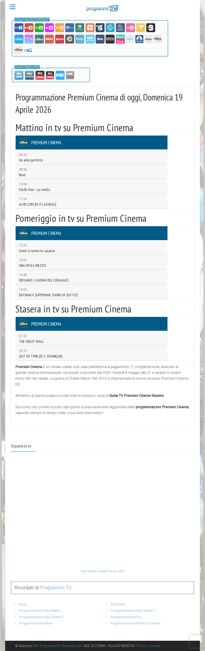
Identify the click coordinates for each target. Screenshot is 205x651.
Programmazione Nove (35, 623)
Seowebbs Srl (72, 646)
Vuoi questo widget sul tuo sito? (102, 571)
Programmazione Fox (125, 617)
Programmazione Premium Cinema (135, 623)
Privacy (142, 646)
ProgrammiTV (50, 646)
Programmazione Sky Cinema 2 (41, 617)
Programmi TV (56, 587)
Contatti (154, 646)
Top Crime (117, 604)
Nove (22, 604)
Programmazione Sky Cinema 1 (132, 610)
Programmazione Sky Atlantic (40, 610)
